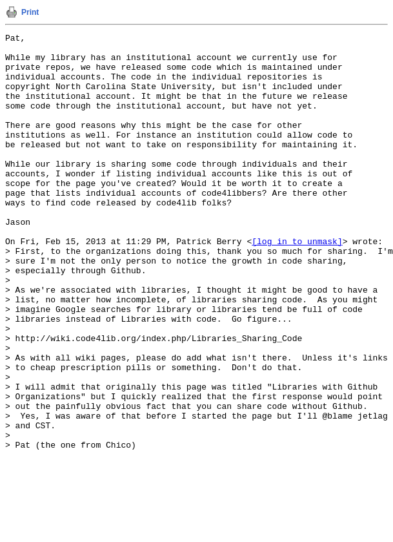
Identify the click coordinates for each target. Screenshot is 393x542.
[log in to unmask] (297, 283)
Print (30, 12)
